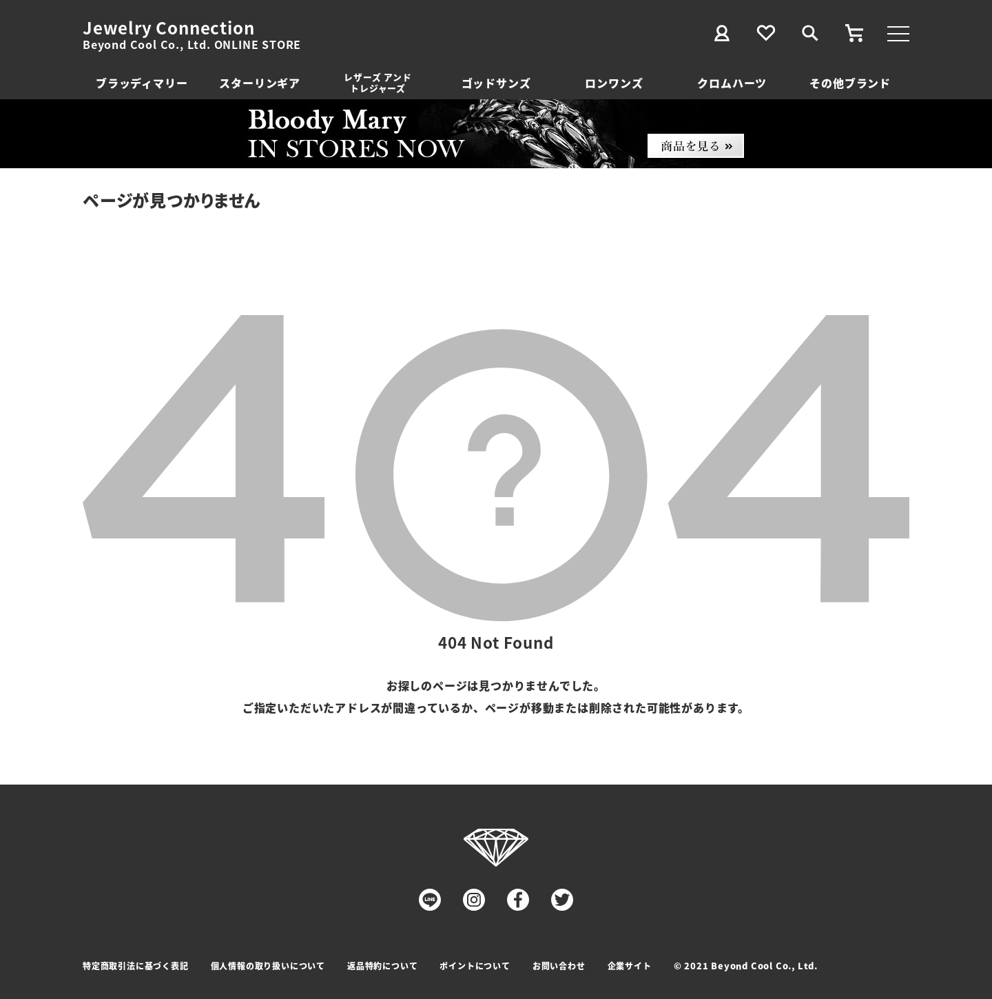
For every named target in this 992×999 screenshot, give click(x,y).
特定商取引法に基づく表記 (136, 965)
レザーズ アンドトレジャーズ (377, 82)
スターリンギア (259, 82)
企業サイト (630, 965)
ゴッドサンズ (496, 82)
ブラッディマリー (141, 82)
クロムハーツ (732, 82)
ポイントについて (475, 965)
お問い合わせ (559, 965)
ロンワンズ (614, 82)
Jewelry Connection (168, 27)
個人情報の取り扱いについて (268, 965)
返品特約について (382, 965)
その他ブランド (850, 82)
